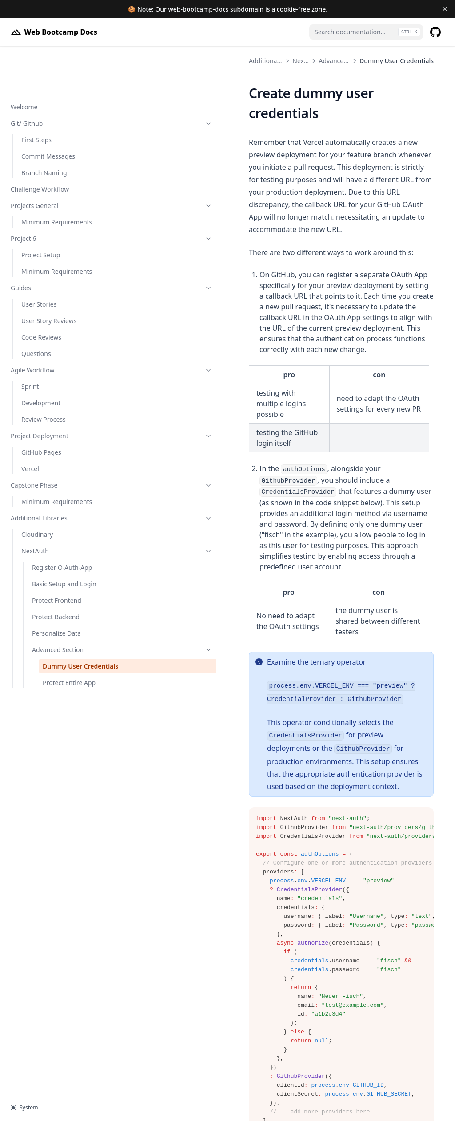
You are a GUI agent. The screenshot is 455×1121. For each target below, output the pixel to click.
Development (40, 356)
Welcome (24, 60)
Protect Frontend (56, 554)
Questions (36, 307)
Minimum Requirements (56, 176)
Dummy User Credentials (62, 624)
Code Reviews (41, 291)
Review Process (43, 373)
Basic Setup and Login (64, 537)
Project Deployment (55, 389)
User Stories (38, 258)
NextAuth (60, 504)
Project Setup (40, 208)
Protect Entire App (69, 645)
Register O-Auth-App (62, 521)
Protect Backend (56, 570)
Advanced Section (65, 603)
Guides (55, 241)
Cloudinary (37, 488)
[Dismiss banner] (444, 9)
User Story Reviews (48, 274)
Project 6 (55, 192)
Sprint (30, 340)
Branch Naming (44, 126)
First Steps (36, 93)
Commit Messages (48, 110)
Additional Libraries (55, 472)
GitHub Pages (41, 406)
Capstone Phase (55, 439)
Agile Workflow (55, 324)
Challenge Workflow (40, 143)
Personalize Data (56, 587)
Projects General (55, 159)
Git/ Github (55, 77)
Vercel (30, 422)
